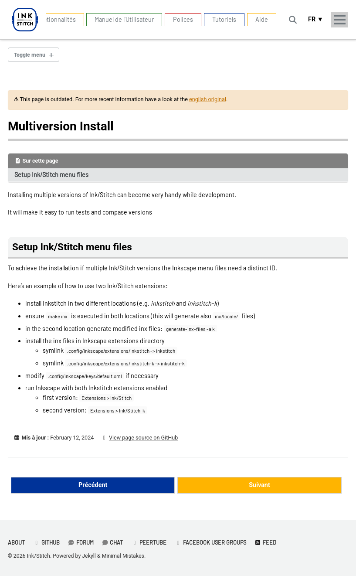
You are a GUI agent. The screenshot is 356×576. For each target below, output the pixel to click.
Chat (112, 542)
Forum (81, 542)
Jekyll (89, 556)
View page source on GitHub (143, 437)
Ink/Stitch (38, 556)
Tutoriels (224, 19)
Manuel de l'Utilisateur (124, 19)
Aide (261, 19)
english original (207, 99)
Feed (265, 542)
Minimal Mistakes (123, 556)
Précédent (92, 485)
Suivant (259, 485)
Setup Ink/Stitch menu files (51, 174)
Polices (183, 19)
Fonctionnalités (55, 19)
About (16, 542)
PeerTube (148, 542)
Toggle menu (29, 54)
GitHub (46, 542)
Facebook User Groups (210, 542)
